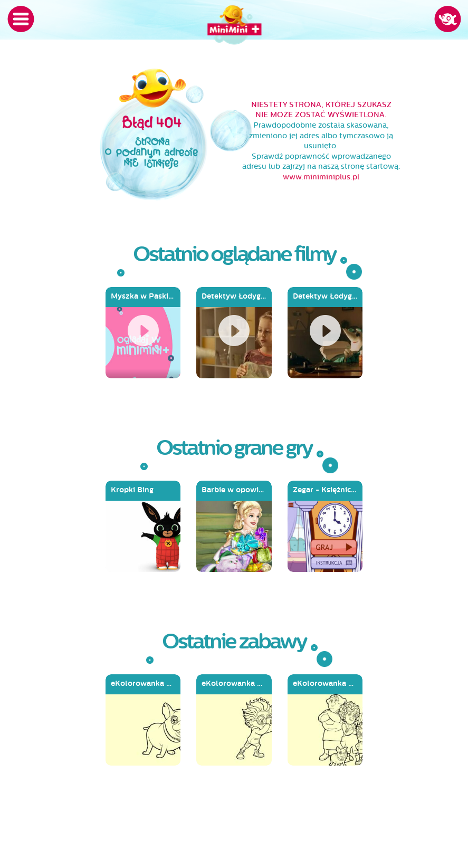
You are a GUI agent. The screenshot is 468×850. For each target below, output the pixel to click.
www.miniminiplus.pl (321, 177)
